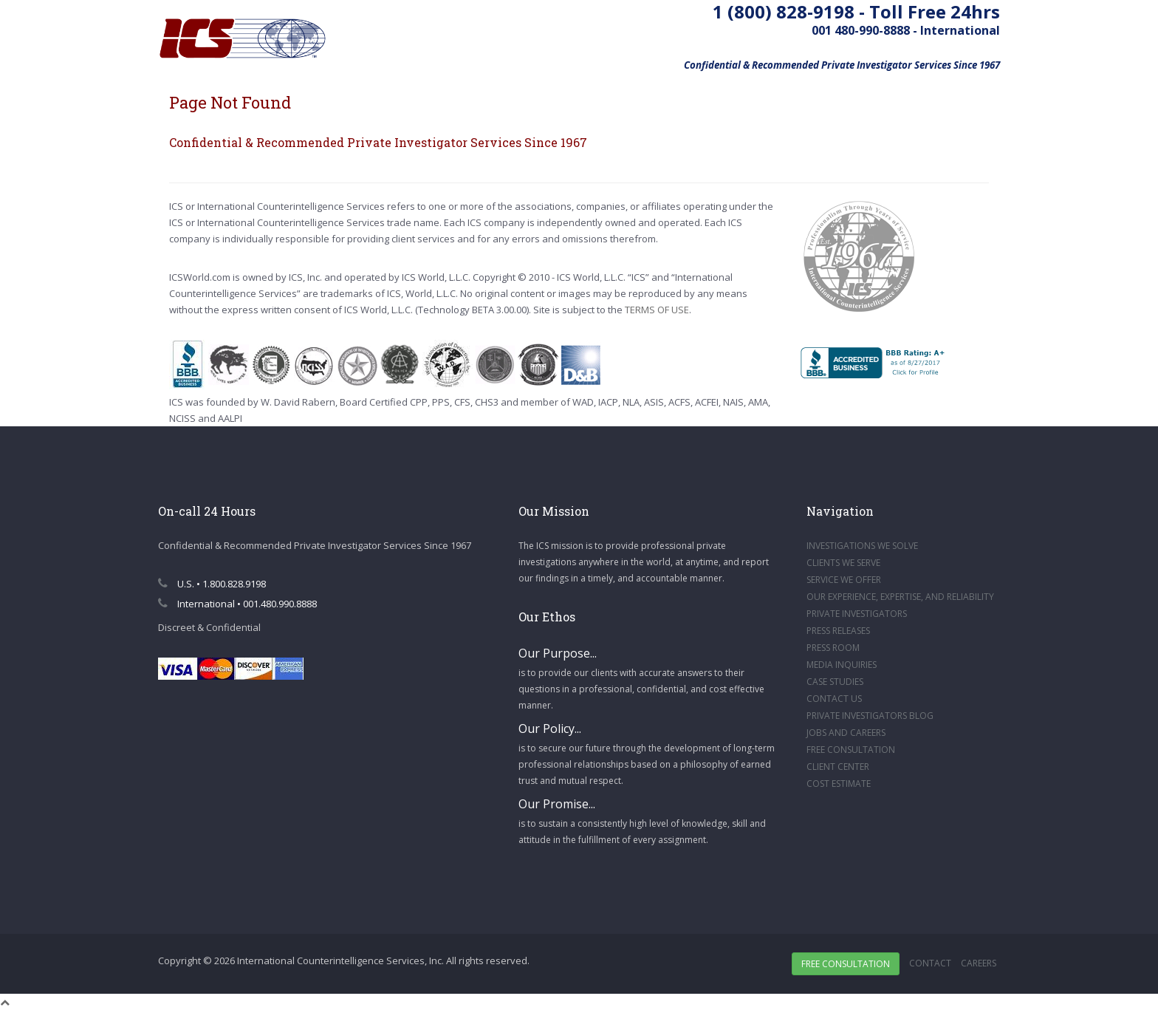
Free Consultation (845, 964)
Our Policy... (549, 728)
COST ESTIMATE (838, 783)
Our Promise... (556, 804)
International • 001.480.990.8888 (237, 603)
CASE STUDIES (834, 681)
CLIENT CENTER (837, 766)
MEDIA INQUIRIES (841, 664)
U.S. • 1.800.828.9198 (212, 583)
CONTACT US (834, 698)
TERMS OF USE (657, 309)
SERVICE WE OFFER (843, 579)
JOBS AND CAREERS (845, 732)
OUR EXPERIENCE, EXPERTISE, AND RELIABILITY (900, 596)
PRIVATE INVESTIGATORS (856, 613)
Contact (930, 963)
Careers (978, 963)
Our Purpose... (557, 653)
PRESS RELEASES (838, 630)
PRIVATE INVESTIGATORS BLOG (869, 715)
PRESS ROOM (833, 647)
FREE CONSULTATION (850, 749)
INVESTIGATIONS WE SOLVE (862, 545)
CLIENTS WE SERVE (843, 562)
